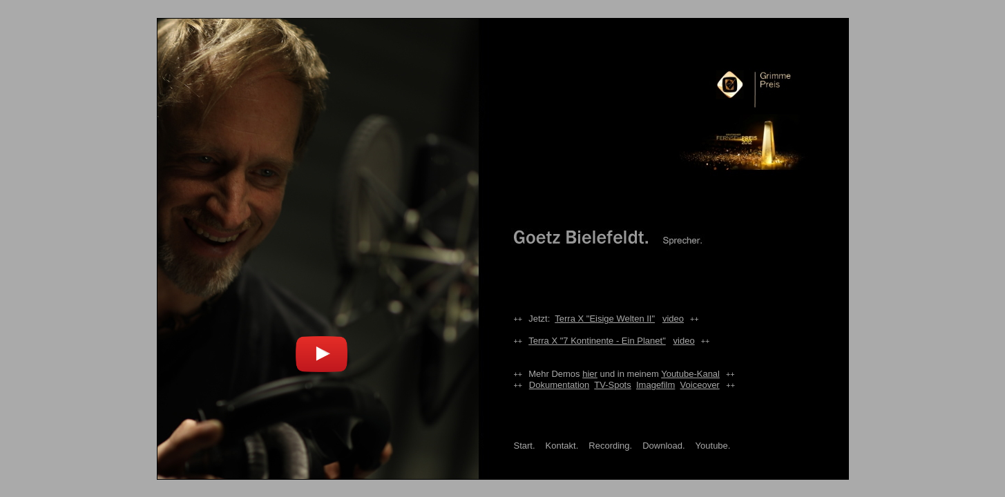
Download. (663, 445)
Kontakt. (562, 445)
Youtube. (713, 445)
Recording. (610, 445)
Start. (524, 445)
